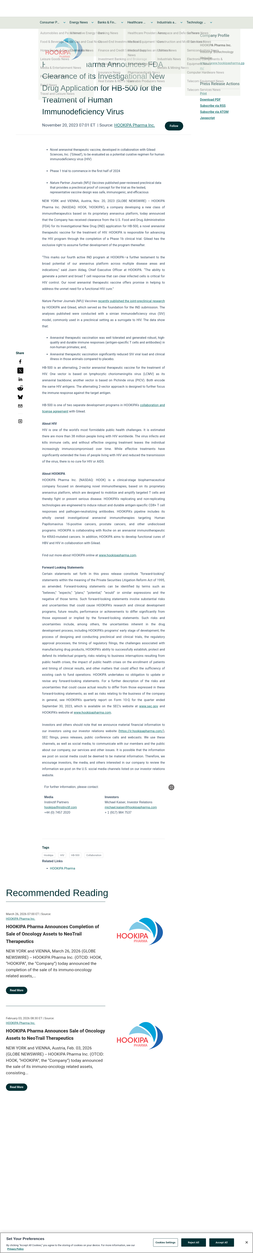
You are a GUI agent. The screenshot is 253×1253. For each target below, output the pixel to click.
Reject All (193, 1244)
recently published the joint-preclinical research (131, 301)
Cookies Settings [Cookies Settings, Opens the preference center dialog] (166, 1244)
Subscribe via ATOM (214, 112)
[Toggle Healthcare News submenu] (152, 22)
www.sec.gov (148, 706)
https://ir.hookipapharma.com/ (141, 731)
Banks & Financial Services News (107, 22)
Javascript (207, 118)
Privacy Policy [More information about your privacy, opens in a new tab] (15, 1250)
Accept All (222, 1244)
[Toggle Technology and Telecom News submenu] (211, 22)
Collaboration (93, 855)
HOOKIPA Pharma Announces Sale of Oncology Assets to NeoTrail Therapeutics (55, 1034)
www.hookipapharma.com (117, 555)
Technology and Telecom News (196, 22)
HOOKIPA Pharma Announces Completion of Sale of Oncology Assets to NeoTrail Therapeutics (52, 934)
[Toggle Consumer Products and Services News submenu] (64, 22)
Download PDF (210, 99)
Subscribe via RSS (213, 106)
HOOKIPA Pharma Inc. (134, 125)
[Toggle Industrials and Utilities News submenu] (181, 22)
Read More (16, 990)
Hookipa (48, 855)
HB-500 (75, 855)
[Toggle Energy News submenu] (92, 22)
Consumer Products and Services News (50, 22)
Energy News (79, 22)
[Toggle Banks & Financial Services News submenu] (122, 22)
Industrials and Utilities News (167, 22)
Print (203, 93)
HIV (62, 855)
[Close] (246, 1244)
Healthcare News (137, 22)
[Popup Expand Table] (171, 787)
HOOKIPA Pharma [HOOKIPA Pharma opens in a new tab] (62, 868)
